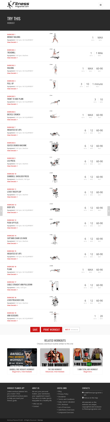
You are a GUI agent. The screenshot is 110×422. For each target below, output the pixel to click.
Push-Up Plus (12, 222)
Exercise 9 (11, 158)
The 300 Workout (55, 369)
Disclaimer (62, 396)
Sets (92, 40)
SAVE (35, 329)
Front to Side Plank (15, 98)
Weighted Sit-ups (14, 129)
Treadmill (11, 52)
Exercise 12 (11, 205)
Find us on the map (91, 398)
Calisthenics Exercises (66, 410)
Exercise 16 (11, 267)
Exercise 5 (11, 96)
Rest (99, 71)
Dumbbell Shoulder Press (18, 176)
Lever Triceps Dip (14, 191)
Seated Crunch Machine (17, 145)
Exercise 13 (11, 220)
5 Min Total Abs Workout (88, 369)
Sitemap (40, 420)
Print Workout (51, 329)
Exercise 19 (11, 313)
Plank (9, 269)
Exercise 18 (11, 297)
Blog (60, 391)
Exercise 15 (11, 251)
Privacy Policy (63, 394)
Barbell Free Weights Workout (22, 369)
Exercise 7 (11, 127)
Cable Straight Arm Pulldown (19, 284)
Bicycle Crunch (13, 114)
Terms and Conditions (66, 399)
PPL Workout (63, 404)
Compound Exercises (66, 412)
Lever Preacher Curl (15, 300)
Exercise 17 (11, 282)
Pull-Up (10, 83)
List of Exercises (64, 407)
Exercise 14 (11, 236)
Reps (100, 40)
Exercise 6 (11, 112)
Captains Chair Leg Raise (17, 238)
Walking (10, 67)
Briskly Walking (13, 36)
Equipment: (11, 40)
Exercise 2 (11, 50)
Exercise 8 (11, 143)
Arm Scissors (12, 315)
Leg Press (11, 160)
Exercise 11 (11, 189)
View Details (12, 42)
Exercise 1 (11, 34)
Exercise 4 (11, 81)
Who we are (37, 404)
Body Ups (11, 207)
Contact (36, 406)
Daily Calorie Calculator (66, 402)
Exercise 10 (11, 174)
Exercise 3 (11, 65)
